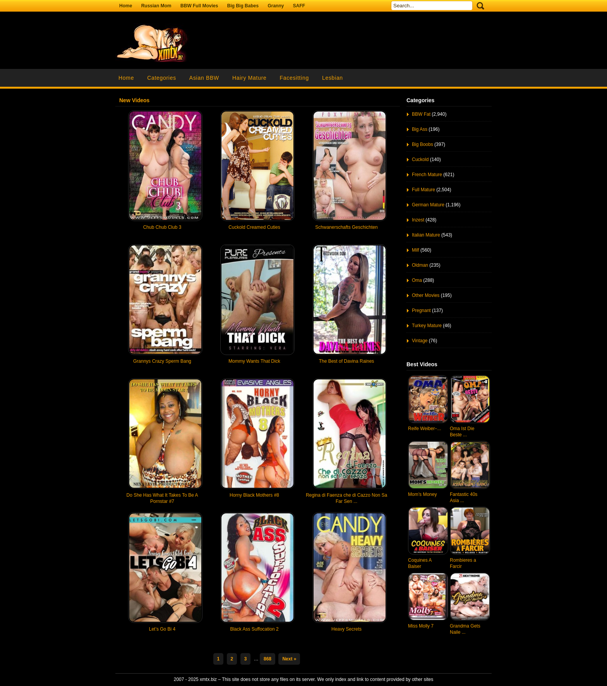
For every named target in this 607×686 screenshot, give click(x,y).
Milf (415, 250)
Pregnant (421, 310)
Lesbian (332, 78)
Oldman (420, 265)
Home (125, 6)
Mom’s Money (422, 494)
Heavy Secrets (346, 629)
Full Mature (423, 189)
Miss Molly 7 (421, 626)
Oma (417, 280)
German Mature (428, 205)
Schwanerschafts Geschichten (346, 227)
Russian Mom (156, 6)
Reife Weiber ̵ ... (424, 428)
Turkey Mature (427, 325)
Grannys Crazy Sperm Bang (162, 361)
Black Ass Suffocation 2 (254, 629)
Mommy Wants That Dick (254, 361)
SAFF (299, 6)
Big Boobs (422, 144)
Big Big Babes (243, 6)
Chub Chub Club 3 (162, 227)
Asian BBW (204, 78)
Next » (289, 659)
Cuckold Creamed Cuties (254, 227)
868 (267, 659)
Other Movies (425, 295)
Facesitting (294, 78)
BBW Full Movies (199, 6)
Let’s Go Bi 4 (162, 629)
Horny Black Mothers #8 (254, 495)
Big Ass (419, 129)
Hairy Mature (249, 78)
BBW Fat (421, 114)
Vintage (419, 340)
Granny (275, 6)
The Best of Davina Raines (346, 361)
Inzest (418, 220)
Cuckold (420, 159)
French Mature (427, 174)
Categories (161, 78)
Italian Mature (426, 235)
